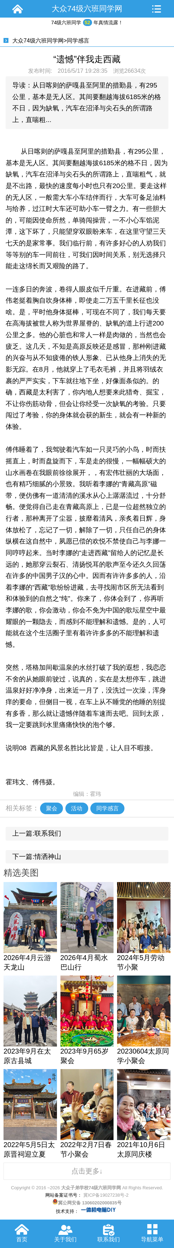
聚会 (51, 808)
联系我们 (108, 1239)
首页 (21, 1239)
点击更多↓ (87, 1171)
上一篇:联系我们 (36, 833)
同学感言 (78, 41)
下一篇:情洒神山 (36, 856)
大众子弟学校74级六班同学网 (91, 1187)
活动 (76, 808)
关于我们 (65, 1239)
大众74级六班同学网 (38, 41)
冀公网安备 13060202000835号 (87, 1202)
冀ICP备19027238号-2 (105, 1195)
